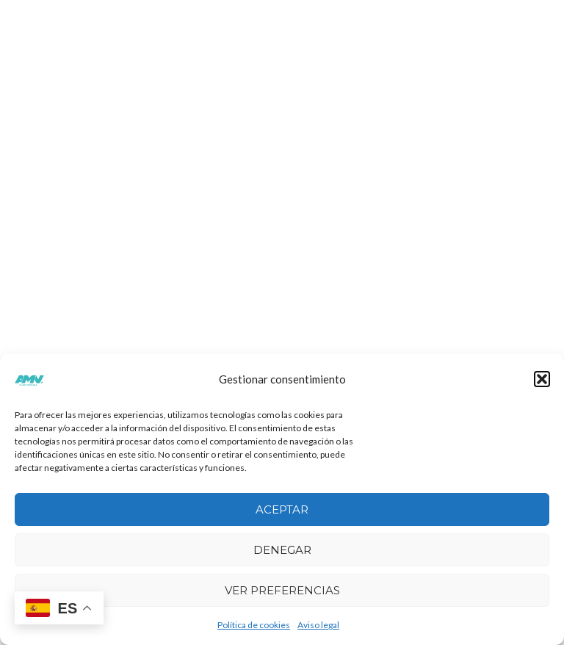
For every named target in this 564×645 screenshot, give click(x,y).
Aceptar (282, 509)
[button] (542, 379)
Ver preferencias (282, 590)
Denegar (282, 550)
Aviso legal (318, 624)
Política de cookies (253, 624)
